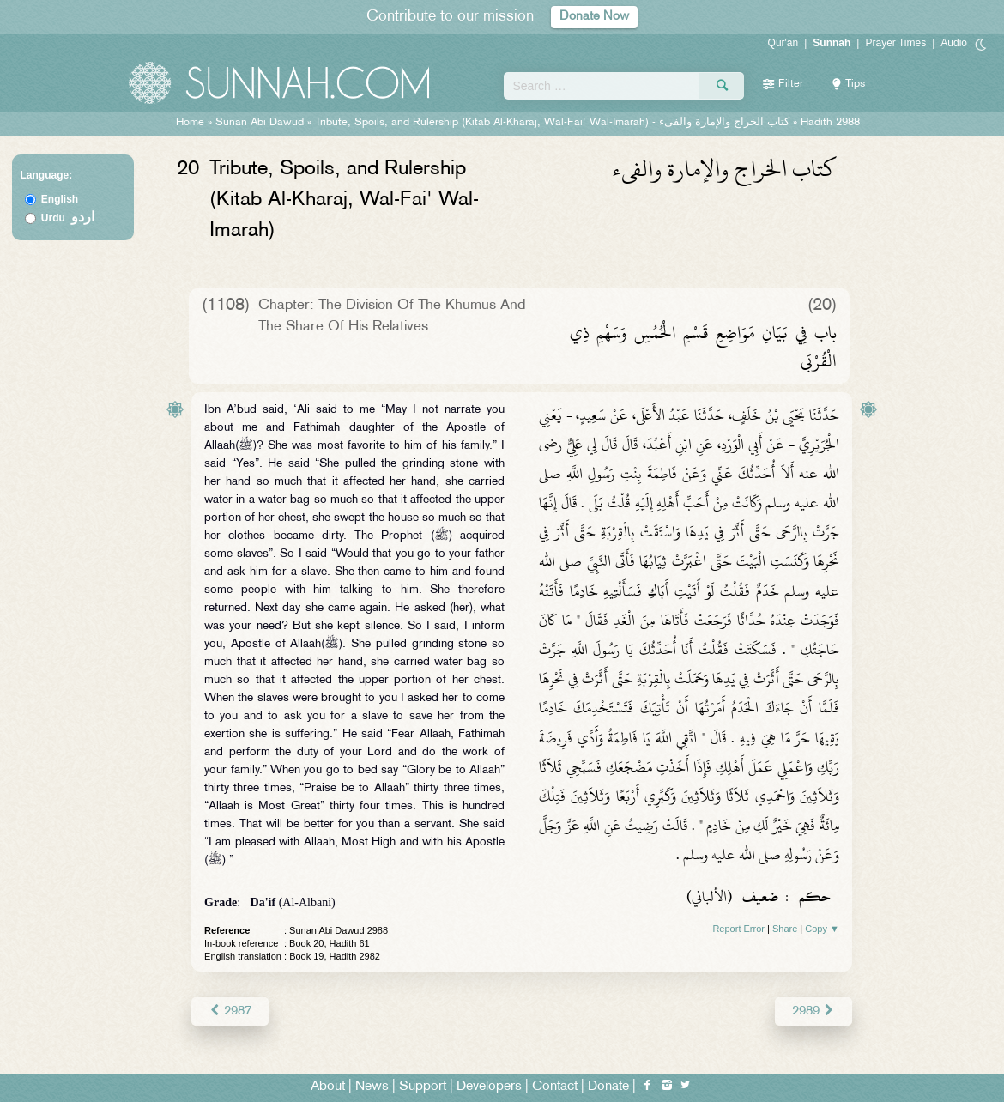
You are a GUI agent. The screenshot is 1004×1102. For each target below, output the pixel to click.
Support (422, 1086)
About (328, 1086)
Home (190, 123)
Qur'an (783, 43)
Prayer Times (895, 43)
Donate (608, 1086)
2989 (814, 1010)
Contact (555, 1086)
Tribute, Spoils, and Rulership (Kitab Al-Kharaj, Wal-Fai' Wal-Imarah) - (554, 123)
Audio (953, 43)
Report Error (738, 928)
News (372, 1086)
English (59, 199)
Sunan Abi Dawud (259, 123)
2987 (230, 1010)
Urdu (67, 218)
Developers (489, 1086)
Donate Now (595, 16)
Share (784, 928)
